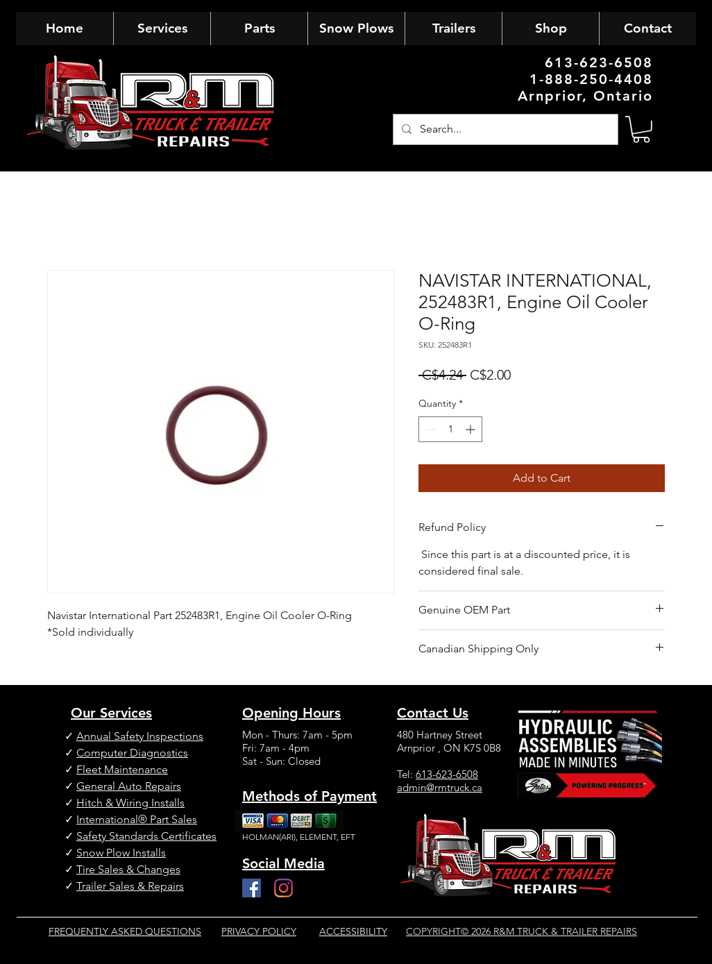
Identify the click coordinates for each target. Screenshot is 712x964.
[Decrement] (429, 429)
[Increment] (471, 429)
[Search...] (504, 129)
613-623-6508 (447, 774)
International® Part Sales (136, 819)
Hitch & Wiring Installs (130, 802)
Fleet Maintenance (122, 769)
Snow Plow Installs (121, 852)
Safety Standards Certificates (146, 836)
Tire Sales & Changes (128, 869)
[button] (641, 129)
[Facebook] (251, 888)
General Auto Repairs (128, 786)
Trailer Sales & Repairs (130, 886)
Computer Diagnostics (132, 752)
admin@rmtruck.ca (439, 787)
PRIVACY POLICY (258, 931)
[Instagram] (283, 888)
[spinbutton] (450, 429)
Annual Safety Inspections (139, 736)
